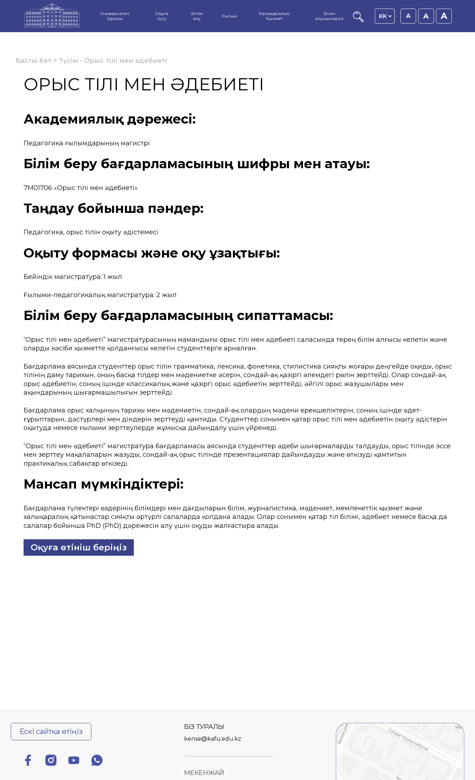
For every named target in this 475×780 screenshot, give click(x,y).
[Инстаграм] (51, 762)
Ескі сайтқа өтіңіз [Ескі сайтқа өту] (51, 731)
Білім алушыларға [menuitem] (329, 16)
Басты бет (33, 61)
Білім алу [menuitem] (197, 16)
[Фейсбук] (28, 762)
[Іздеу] (358, 20)
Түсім (68, 61)
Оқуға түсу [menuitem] (161, 16)
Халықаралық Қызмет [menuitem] (274, 16)
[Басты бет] (52, 16)
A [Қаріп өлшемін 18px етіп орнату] (426, 16)
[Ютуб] (74, 762)
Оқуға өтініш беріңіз (79, 547)
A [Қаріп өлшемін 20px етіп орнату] (444, 16)
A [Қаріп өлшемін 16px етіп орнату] (408, 15)
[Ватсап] (97, 762)
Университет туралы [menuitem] (114, 16)
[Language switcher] (385, 16)
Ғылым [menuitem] (229, 16)
